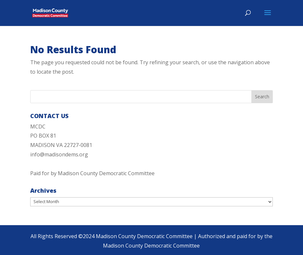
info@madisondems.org (59, 154)
